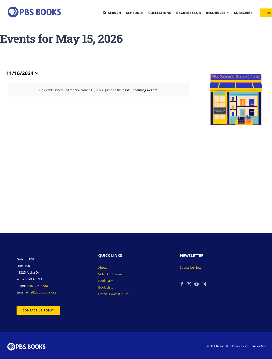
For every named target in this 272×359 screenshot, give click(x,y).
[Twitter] (189, 284)
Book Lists (105, 287)
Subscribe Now (190, 267)
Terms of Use (258, 346)
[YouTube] (196, 284)
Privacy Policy (240, 346)
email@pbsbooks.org (41, 292)
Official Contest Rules (113, 294)
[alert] (98, 90)
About (102, 267)
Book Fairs (105, 281)
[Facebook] (182, 284)
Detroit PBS (222, 346)
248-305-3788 (37, 286)
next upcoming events (139, 90)
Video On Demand (111, 274)
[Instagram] (204, 284)
